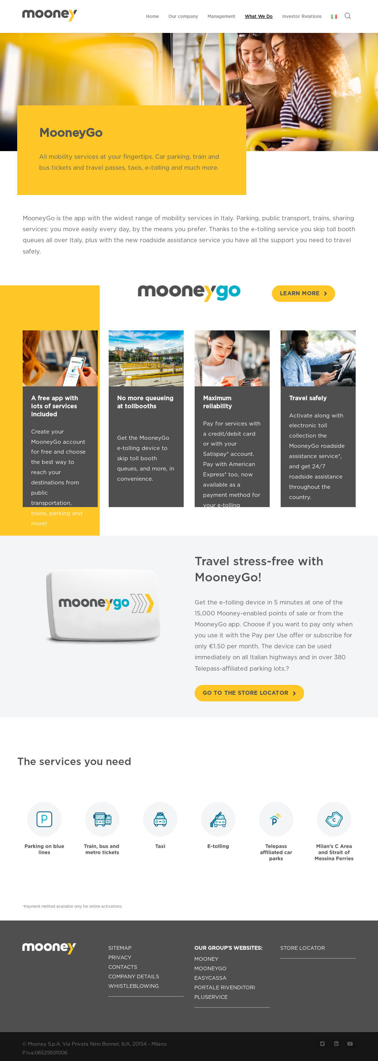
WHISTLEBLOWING (133, 986)
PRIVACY (119, 957)
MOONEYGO (210, 968)
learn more (303, 293)
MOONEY (206, 959)
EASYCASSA (210, 978)
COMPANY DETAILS (133, 976)
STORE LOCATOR (302, 948)
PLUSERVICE (211, 997)
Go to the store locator (249, 693)
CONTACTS (122, 967)
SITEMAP (119, 948)
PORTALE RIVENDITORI (224, 987)
